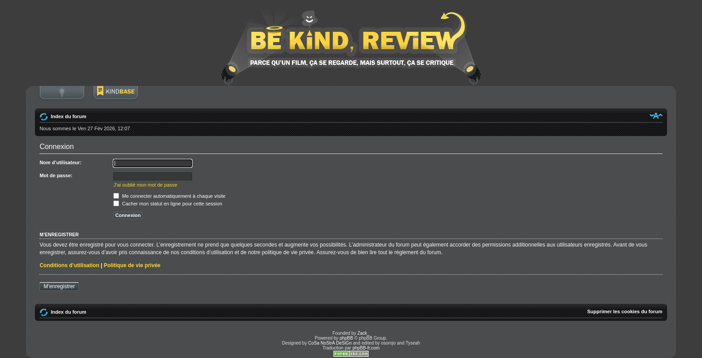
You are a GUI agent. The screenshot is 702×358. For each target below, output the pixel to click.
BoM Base (115, 97)
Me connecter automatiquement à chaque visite (169, 196)
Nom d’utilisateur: (60, 162)
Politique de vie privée (132, 265)
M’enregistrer (59, 286)
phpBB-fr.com (366, 347)
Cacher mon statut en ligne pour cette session (167, 203)
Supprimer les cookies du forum (625, 311)
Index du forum (68, 116)
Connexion (62, 97)
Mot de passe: (55, 175)
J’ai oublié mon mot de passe (145, 185)
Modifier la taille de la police (656, 115)
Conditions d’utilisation (69, 265)
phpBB (346, 338)
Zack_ (363, 333)
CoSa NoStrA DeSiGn (329, 343)
